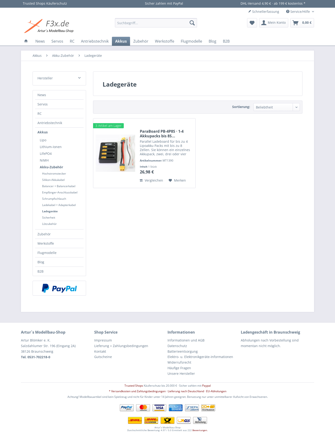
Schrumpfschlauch (54, 199)
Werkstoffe (45, 243)
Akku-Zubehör (51, 167)
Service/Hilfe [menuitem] (298, 11)
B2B (40, 271)
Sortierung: (241, 107)
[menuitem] (156, 22)
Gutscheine (103, 357)
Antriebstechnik (49, 123)
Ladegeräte (50, 211)
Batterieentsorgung (183, 351)
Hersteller (45, 78)
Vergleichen (151, 180)
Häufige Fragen (179, 368)
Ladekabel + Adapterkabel (59, 205)
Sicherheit (48, 218)
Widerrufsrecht (179, 362)
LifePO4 (46, 153)
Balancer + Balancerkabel (58, 186)
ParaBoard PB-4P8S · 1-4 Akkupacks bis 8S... (162, 133)
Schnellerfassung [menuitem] (263, 11)
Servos (42, 104)
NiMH (44, 160)
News (41, 95)
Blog (40, 262)
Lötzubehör (49, 224)
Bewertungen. (200, 430)
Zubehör (44, 234)
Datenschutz (177, 346)
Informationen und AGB (186, 340)
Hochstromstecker (54, 174)
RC (39, 113)
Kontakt (100, 351)
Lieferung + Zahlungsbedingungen (121, 346)
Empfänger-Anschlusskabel (59, 192)
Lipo (43, 140)
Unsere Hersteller (181, 373)
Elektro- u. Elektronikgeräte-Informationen (200, 357)
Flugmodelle (47, 252)
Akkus (42, 132)
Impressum (103, 340)
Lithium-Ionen (51, 147)
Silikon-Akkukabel (53, 180)
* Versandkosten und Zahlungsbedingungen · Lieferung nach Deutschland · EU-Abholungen (167, 391)
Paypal (206, 386)
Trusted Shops (133, 386)
